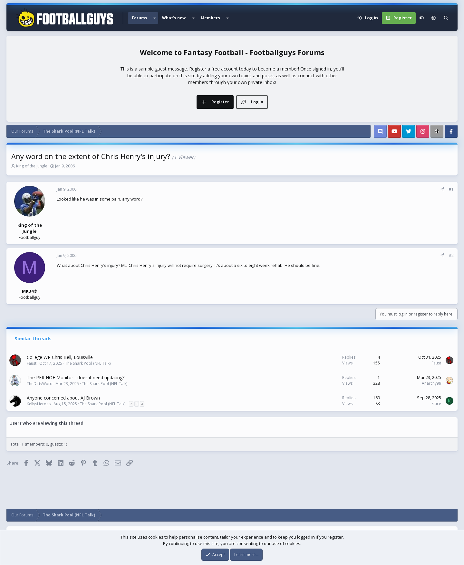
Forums (139, 18)
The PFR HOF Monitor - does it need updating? (75, 377)
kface (436, 403)
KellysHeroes (39, 404)
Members (210, 18)
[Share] (442, 189)
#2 (451, 255)
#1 (451, 189)
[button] (154, 18)
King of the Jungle (31, 166)
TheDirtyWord (40, 383)
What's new (174, 18)
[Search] (446, 18)
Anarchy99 (431, 383)
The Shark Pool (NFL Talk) (88, 363)
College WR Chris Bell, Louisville (60, 357)
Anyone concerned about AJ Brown (63, 398)
